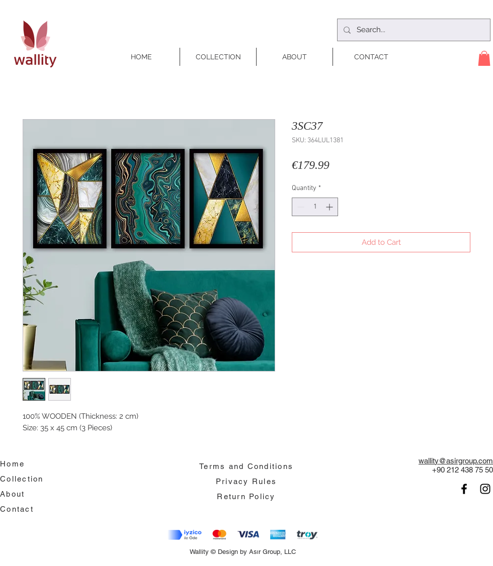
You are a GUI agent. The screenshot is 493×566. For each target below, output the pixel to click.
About (12, 494)
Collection (22, 479)
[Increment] (330, 207)
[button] (484, 58)
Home (12, 463)
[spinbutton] (315, 207)
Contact (17, 509)
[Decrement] (299, 207)
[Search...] (413, 30)
